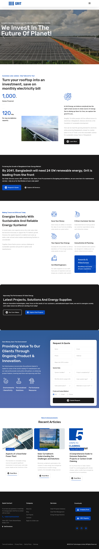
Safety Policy (28, 544)
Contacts (28, 517)
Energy (40, 449)
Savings (81, 449)
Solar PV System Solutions (57, 509)
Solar (12, 449)
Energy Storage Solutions (57, 514)
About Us (28, 509)
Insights (9, 449)
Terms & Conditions (7, 544)
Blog (27, 512)
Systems (44, 449)
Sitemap (35, 544)
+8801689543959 (10, 517)
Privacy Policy (18, 544)
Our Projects (29, 514)
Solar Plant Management (57, 512)
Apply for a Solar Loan (32, 520)
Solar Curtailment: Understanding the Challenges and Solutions (48, 456)
